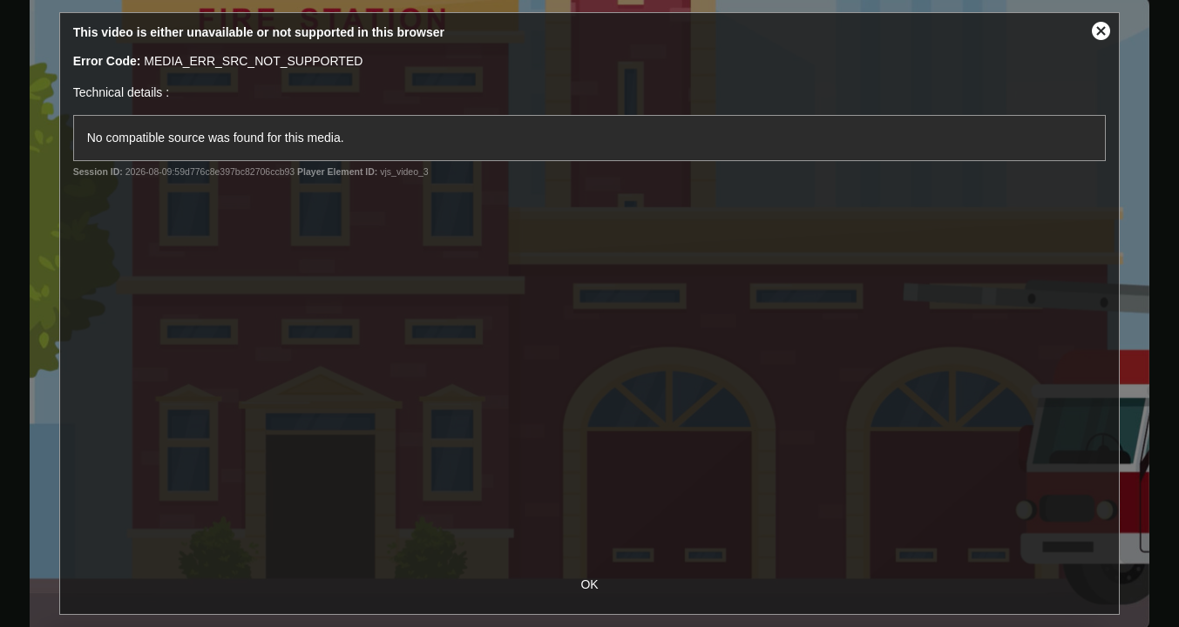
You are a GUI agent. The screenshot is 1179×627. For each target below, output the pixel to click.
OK (589, 584)
